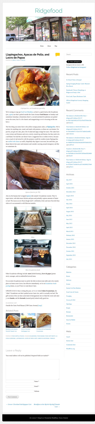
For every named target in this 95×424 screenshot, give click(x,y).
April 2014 (69, 207)
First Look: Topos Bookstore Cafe (76, 96)
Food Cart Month (26, 112)
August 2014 (70, 196)
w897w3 (71, 145)
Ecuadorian (48, 283)
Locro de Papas (29, 338)
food (54, 283)
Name (36, 381)
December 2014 (70, 192)
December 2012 (70, 243)
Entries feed (69, 341)
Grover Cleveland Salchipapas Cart (25, 330)
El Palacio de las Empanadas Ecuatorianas (44, 330)
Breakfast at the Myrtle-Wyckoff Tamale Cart (12, 330)
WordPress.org (70, 348)
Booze (68, 276)
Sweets (68, 323)
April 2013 (69, 227)
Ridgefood (48, 10)
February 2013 (70, 235)
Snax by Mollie (70, 320)
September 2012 (71, 255)
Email (36, 386)
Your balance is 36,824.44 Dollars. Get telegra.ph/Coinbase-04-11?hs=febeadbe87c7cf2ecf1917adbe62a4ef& (78, 129)
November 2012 (71, 247)
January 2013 (70, 239)
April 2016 (69, 184)
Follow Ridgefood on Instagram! (76, 67)
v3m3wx (71, 134)
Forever (65, 418)
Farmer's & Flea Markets (73, 288)
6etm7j (71, 123)
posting (8, 286)
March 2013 (69, 231)
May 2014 (69, 203)
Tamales (52, 338)
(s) (32, 112)
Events (68, 284)
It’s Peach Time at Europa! (74, 80)
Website (36, 391)
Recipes (68, 312)
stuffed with (12, 141)
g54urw (71, 167)
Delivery (68, 280)
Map (56, 46)
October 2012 (70, 251)
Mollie (23, 60)
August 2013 (70, 211)
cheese (18, 141)
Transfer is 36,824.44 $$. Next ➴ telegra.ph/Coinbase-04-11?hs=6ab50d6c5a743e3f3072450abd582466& (79, 151)
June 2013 (69, 219)
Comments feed (70, 344)
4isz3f (70, 156)
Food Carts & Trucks (18, 336)
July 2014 (69, 199)
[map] (40, 305)
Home (42, 46)
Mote (35, 338)
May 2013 (69, 223)
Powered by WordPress (51, 418)
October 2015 (70, 188)
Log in (68, 337)
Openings (69, 304)
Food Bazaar (41, 336)
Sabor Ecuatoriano (44, 338)
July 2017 (69, 180)
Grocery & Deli (70, 300)
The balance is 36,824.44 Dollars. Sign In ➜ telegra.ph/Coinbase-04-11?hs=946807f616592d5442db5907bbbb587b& (79, 140)
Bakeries (68, 272)
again (10, 114)
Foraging (68, 296)
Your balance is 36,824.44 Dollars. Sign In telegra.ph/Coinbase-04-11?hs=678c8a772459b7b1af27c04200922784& (79, 162)
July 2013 (69, 215)
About (49, 46)
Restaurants (69, 316)
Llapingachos (20, 338)
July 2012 (69, 259)
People (68, 308)
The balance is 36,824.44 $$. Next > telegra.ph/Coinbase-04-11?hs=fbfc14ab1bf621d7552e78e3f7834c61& (78, 118)
